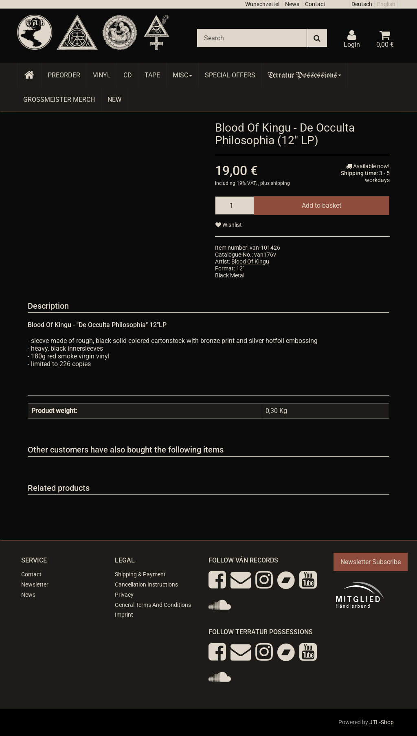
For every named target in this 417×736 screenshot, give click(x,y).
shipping (280, 183)
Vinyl (102, 75)
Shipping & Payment (140, 574)
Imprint (124, 614)
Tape (152, 75)
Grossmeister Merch (59, 99)
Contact (315, 4)
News (292, 4)
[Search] (252, 38)
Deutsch (361, 4)
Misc (182, 75)
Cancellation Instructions (146, 584)
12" (240, 268)
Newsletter (34, 584)
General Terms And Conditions (153, 605)
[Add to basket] (321, 205)
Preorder (64, 75)
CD (127, 75)
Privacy (124, 594)
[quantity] (234, 205)
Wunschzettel (262, 4)
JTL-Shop (381, 722)
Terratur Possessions (304, 75)
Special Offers (230, 75)
